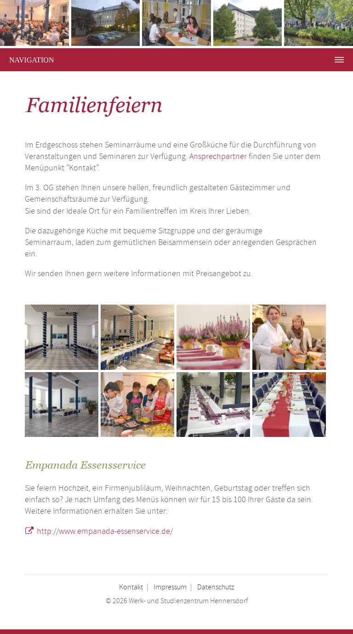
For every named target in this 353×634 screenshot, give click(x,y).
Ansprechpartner (218, 156)
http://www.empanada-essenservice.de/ (105, 531)
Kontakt (131, 587)
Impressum (170, 587)
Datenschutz (215, 587)
